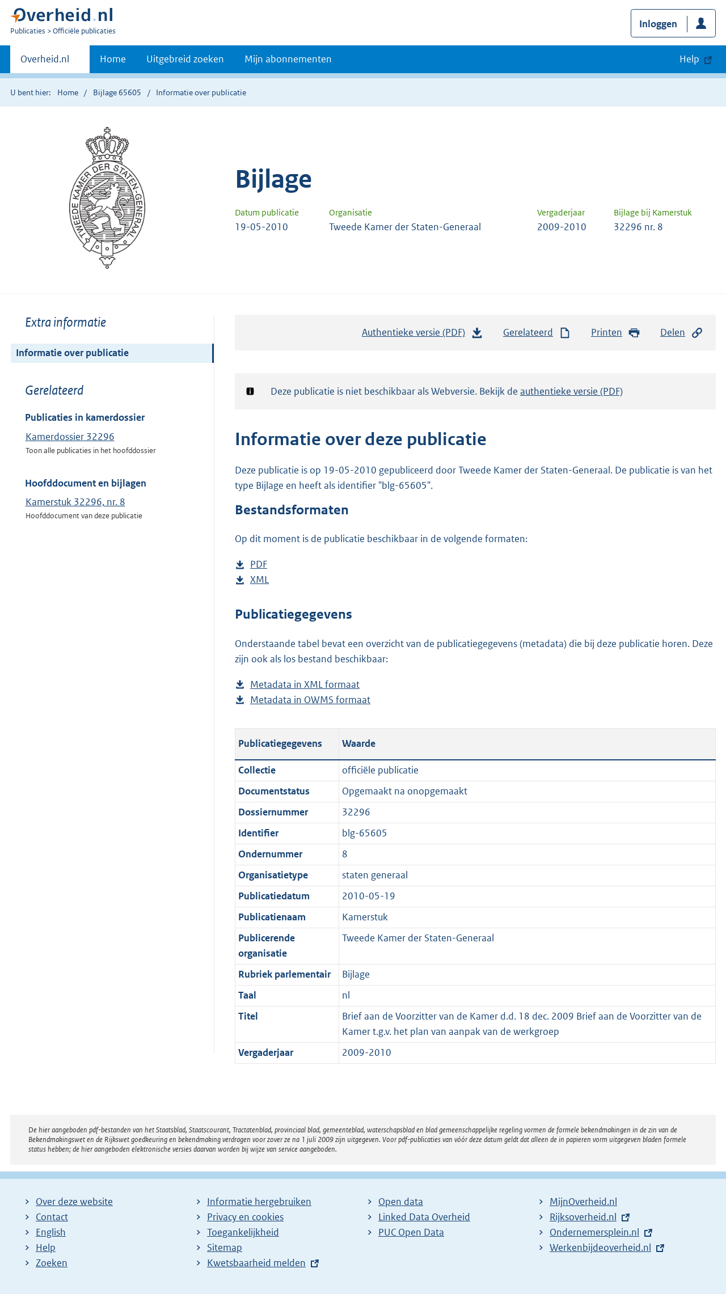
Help (46, 1247)
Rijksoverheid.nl (583, 1217)
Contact (52, 1217)
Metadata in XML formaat (305, 684)
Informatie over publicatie (72, 352)
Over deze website (74, 1201)
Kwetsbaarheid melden (256, 1263)
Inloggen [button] (658, 24)
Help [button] (689, 59)
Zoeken (51, 1263)
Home (113, 59)
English (51, 1232)
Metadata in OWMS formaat (310, 700)
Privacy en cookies (245, 1217)
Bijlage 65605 (117, 92)
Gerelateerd (537, 332)
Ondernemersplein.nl (594, 1232)
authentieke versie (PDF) (571, 391)
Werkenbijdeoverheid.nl (600, 1247)
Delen (681, 332)
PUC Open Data (411, 1232)
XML (259, 579)
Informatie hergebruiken (259, 1201)
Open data (400, 1201)
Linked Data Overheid (424, 1217)
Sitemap (224, 1247)
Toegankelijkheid (243, 1232)
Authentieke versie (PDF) (422, 335)
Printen (615, 332)
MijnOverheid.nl (583, 1201)
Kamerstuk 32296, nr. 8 (75, 502)
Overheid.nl (44, 62)
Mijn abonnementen (288, 59)
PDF (258, 564)
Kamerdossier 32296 (70, 436)
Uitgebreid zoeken (185, 59)
